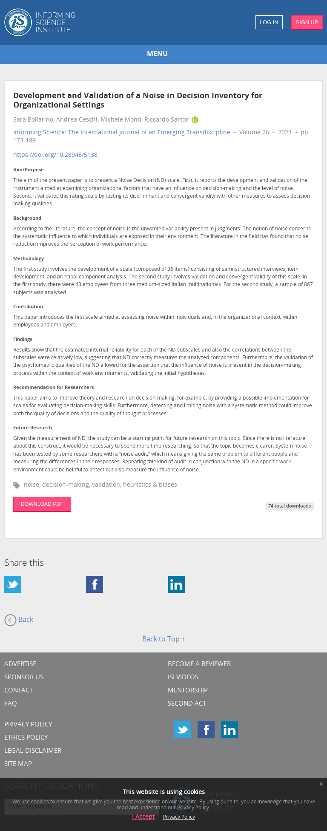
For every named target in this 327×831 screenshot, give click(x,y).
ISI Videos (183, 678)
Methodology (28, 259)
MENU (157, 54)
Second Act (187, 704)
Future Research (32, 428)
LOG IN (269, 22)
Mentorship (188, 691)
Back (18, 620)
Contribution (28, 307)
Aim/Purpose (28, 170)
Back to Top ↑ (163, 639)
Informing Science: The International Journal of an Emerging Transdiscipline (121, 133)
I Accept (143, 817)
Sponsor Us (23, 678)
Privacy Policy (28, 725)
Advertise (20, 664)
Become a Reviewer (199, 664)
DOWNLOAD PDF (42, 504)
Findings (22, 340)
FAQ (10, 704)
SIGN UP (307, 22)
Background (27, 218)
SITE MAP (18, 764)
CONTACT (18, 691)
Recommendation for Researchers (53, 388)
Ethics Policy (26, 738)
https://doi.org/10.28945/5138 (55, 155)
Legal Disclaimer (32, 751)
